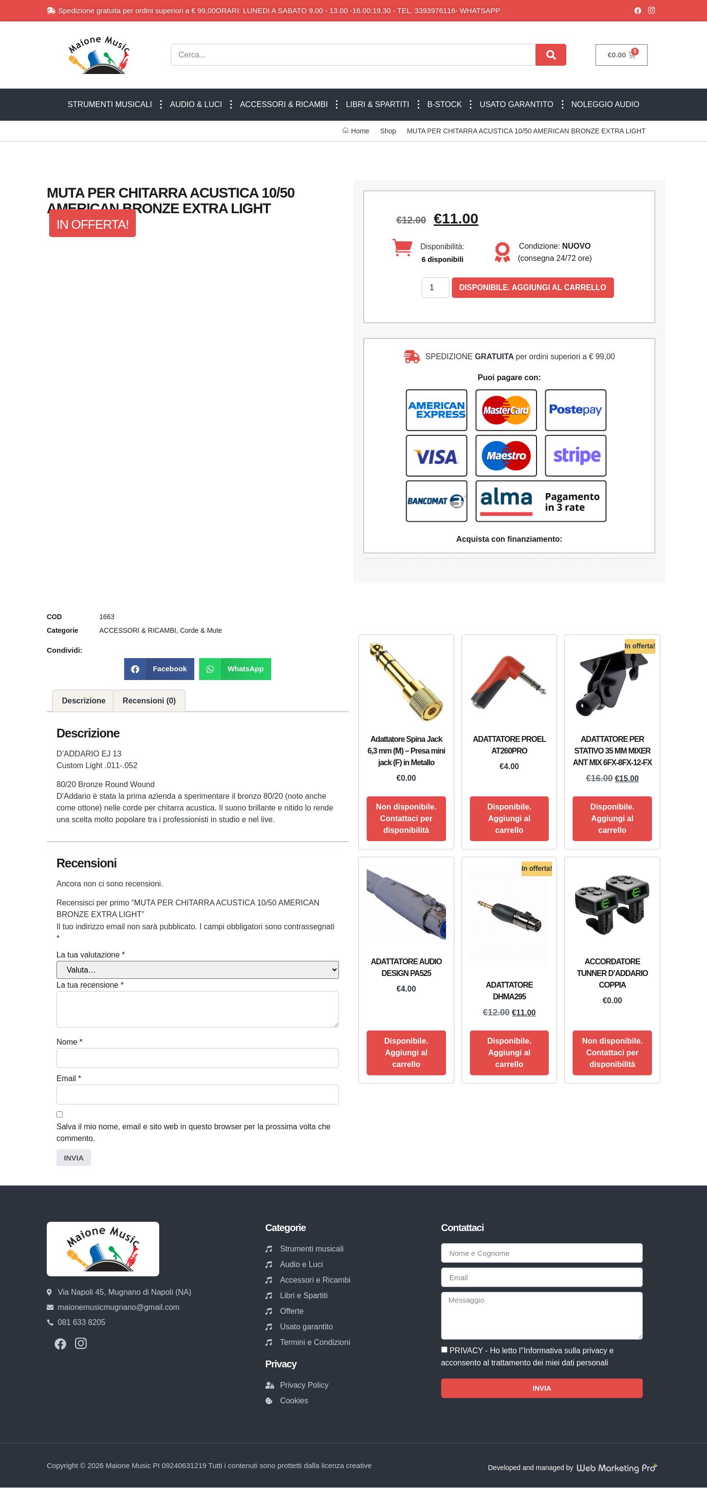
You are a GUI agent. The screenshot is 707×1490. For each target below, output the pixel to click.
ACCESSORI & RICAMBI (284, 104)
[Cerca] (551, 55)
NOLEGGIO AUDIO (606, 104)
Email (68, 1080)
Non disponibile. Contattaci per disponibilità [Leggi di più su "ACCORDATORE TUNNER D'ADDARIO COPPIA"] (612, 1053)
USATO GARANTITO (516, 104)
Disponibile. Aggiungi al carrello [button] (509, 819)
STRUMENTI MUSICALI (110, 104)
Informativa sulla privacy (565, 1355)
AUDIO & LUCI (196, 104)
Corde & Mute (201, 631)
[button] (159, 670)
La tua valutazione (90, 955)
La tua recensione (90, 985)
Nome (69, 1042)
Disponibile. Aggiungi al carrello (535, 288)
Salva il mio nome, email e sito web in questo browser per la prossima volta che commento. (193, 1134)
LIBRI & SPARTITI (377, 104)
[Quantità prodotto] (436, 288)
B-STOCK (445, 104)
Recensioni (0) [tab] (149, 701)
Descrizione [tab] (84, 701)
